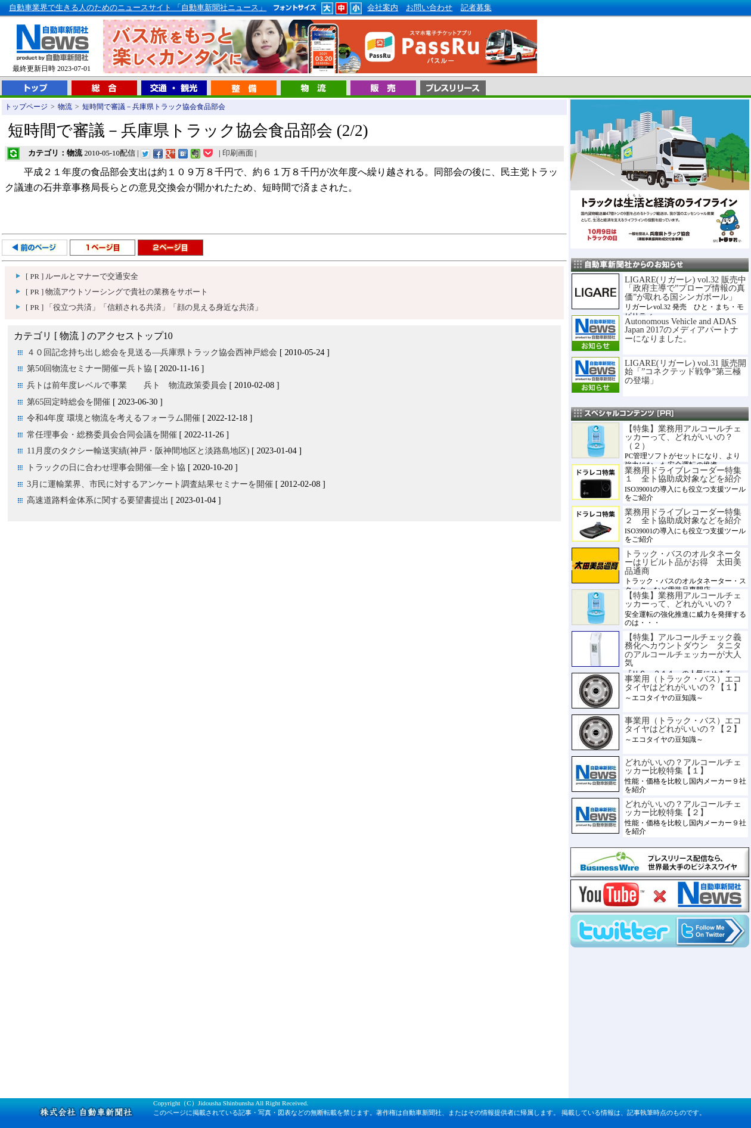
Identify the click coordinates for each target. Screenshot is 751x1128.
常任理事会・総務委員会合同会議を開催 (102, 434)
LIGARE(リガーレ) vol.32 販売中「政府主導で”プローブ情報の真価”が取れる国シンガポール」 (685, 288)
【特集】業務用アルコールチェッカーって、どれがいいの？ (683, 599)
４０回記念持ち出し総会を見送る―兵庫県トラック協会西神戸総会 (152, 352)
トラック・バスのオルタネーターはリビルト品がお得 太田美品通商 (683, 562)
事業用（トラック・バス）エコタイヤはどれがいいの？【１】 (683, 683)
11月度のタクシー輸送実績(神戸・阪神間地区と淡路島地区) (138, 450)
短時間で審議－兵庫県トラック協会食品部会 (153, 106)
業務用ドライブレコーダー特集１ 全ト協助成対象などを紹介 (683, 474)
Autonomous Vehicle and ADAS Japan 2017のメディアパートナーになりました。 (681, 329)
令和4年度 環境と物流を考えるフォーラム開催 (113, 417)
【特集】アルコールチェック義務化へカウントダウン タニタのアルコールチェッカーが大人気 (683, 649)
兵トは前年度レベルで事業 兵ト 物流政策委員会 (127, 385)
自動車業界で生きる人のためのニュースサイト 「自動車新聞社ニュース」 (137, 8)
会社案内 (382, 8)
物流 (65, 106)
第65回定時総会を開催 (68, 401)
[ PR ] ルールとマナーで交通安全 (82, 276)
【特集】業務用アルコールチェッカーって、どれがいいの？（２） (683, 437)
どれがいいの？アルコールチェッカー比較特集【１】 (683, 766)
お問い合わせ (429, 8)
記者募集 (476, 8)
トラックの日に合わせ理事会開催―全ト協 (106, 467)
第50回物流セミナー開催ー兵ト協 (89, 368)
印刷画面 (237, 153)
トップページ (26, 106)
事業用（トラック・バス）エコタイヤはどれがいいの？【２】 (683, 725)
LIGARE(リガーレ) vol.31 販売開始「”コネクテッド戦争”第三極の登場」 (685, 371)
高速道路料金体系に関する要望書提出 (98, 500)
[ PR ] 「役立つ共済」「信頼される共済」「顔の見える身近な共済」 (144, 307)
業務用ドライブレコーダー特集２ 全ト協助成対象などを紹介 (683, 516)
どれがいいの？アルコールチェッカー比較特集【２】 (683, 808)
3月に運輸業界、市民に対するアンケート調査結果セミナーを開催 (150, 484)
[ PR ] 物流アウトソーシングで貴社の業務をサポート (117, 292)
